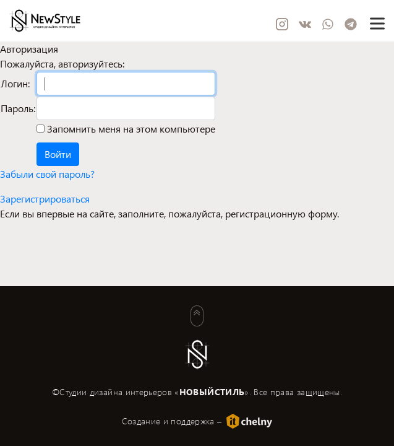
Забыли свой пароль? (47, 173)
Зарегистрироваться (45, 198)
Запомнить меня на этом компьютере (130, 128)
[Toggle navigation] (377, 23)
